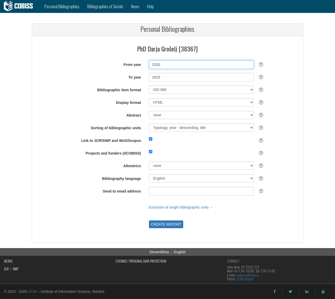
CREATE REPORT (166, 224)
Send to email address (122, 191)
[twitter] (290, 291)
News (135, 6)
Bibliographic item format (119, 90)
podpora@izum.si (247, 275)
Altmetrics (132, 166)
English (180, 252)
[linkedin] (306, 291)
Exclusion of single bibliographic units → (181, 207)
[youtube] (323, 291)
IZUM (32, 291)
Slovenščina (159, 252)
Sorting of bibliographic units (116, 128)
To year (135, 77)
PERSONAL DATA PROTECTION (147, 261)
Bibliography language (121, 179)
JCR (6, 268)
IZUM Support (245, 278)
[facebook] (275, 291)
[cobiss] (20, 6)
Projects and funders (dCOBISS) (113, 153)
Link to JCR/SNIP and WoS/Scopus (111, 141)
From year (132, 65)
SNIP (15, 268)
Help (150, 6)
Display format (128, 103)
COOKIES (121, 261)
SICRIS (8, 261)
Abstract (133, 115)
